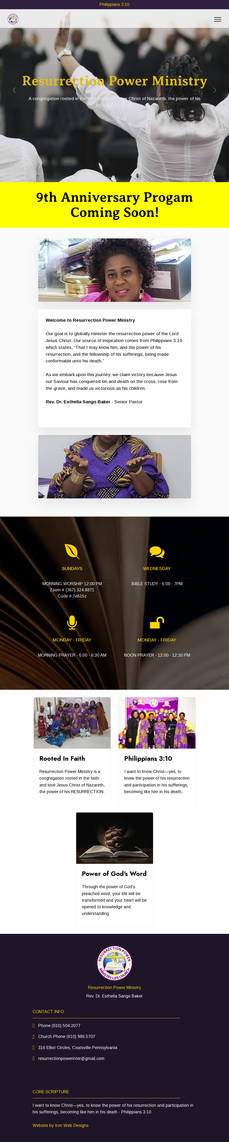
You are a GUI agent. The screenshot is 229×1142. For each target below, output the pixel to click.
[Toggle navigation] (217, 19)
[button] (14, 90)
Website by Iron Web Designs (60, 1125)
